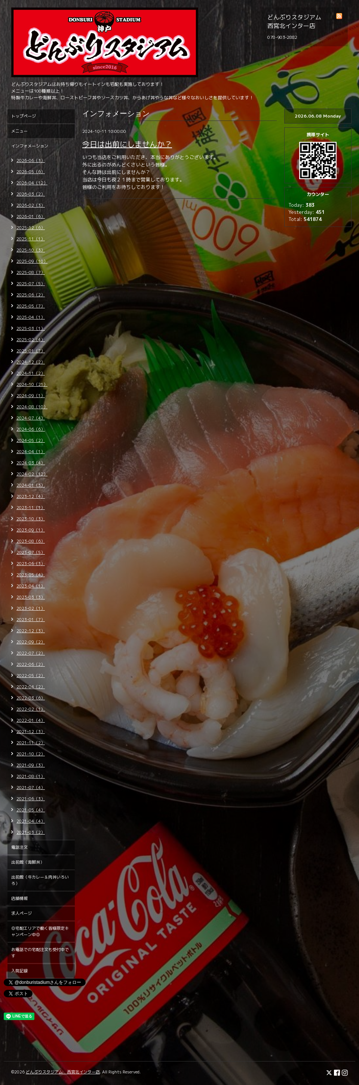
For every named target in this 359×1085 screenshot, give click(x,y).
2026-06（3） (30, 160)
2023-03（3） (30, 597)
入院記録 (19, 971)
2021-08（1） (30, 776)
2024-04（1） (30, 452)
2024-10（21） (31, 384)
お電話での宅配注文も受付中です (40, 953)
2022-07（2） (30, 653)
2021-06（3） (30, 799)
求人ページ (21, 913)
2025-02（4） (30, 340)
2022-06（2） (30, 664)
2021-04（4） (30, 821)
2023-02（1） (30, 608)
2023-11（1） (30, 508)
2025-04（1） (30, 317)
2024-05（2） (30, 440)
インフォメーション (29, 146)
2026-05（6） (30, 172)
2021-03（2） (30, 832)
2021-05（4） (30, 810)
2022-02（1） (30, 709)
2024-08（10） (31, 407)
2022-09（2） (30, 642)
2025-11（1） (30, 239)
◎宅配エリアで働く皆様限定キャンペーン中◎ (40, 931)
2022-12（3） (30, 631)
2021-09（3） (30, 765)
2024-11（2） (30, 373)
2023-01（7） (30, 620)
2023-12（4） (30, 496)
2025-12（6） (30, 228)
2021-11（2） (30, 743)
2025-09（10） (31, 261)
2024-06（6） (30, 429)
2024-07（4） (30, 418)
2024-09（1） (30, 396)
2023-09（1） (30, 530)
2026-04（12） (31, 183)
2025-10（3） (30, 250)
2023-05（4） (30, 575)
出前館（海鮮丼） (27, 862)
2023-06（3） (30, 564)
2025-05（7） (30, 306)
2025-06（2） (30, 295)
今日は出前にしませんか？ (127, 144)
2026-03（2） (30, 194)
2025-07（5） (30, 284)
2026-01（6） (30, 216)
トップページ (23, 116)
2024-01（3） (30, 485)
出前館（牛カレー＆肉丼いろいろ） (40, 880)
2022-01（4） (30, 720)
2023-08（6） (30, 541)
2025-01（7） (30, 351)
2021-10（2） (30, 754)
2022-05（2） (30, 676)
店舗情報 (19, 898)
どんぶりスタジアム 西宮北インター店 (63, 1072)
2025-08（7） (30, 272)
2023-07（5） (30, 552)
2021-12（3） (30, 732)
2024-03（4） (30, 463)
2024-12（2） (30, 362)
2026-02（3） (30, 205)
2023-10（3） (30, 519)
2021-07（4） (30, 788)
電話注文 (19, 847)
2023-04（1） (30, 586)
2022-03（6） (30, 698)
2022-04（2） (30, 687)
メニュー (19, 131)
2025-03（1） (30, 328)
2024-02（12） (31, 474)
